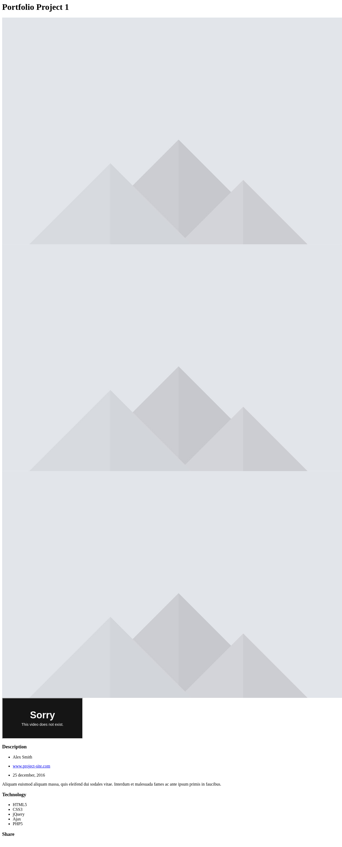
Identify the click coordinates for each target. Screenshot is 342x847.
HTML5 (20, 804)
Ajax (17, 819)
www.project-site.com (31, 766)
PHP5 (18, 823)
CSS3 (17, 809)
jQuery (18, 814)
